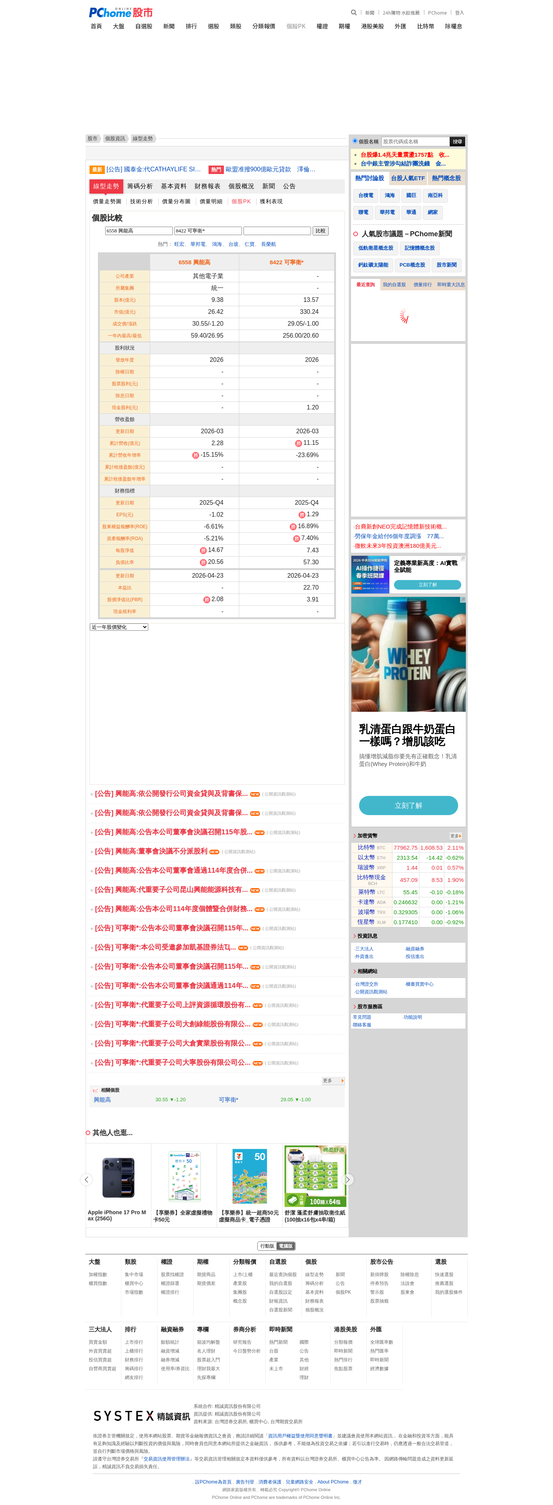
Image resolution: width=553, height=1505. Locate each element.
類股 (236, 26)
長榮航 (268, 244)
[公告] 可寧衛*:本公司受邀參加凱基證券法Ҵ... (189, 947)
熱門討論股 (369, 178)
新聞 (369, 12)
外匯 (400, 26)
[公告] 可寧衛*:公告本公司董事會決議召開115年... (195, 928)
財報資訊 (278, 1301)
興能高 (102, 1099)
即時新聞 (280, 1329)
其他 (304, 1359)
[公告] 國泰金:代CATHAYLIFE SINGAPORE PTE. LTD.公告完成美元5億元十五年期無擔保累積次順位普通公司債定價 (155, 169)
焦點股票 (343, 1368)
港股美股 (372, 26)
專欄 (203, 1329)
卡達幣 (366, 901)
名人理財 (206, 1351)
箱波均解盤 (208, 1342)
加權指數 (98, 1274)
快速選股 (444, 1274)
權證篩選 (170, 1283)
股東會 (407, 1292)
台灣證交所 (366, 984)
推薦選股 (444, 1283)
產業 (273, 1359)
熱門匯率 (379, 1351)
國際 (304, 1342)
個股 (311, 1261)
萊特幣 (367, 891)
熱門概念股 (446, 178)
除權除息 (410, 1274)
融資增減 (170, 1351)
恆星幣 (366, 921)
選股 (213, 26)
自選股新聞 (280, 1310)
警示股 (377, 1292)
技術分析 (141, 201)
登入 (459, 12)
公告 (289, 186)
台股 (273, 1351)
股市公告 (381, 1261)
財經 (304, 1368)
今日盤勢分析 (247, 1351)
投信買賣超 (100, 1359)
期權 (344, 26)
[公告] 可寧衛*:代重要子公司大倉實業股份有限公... (196, 1043)
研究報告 (242, 1342)
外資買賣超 (100, 1351)
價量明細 (211, 201)
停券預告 (379, 1283)
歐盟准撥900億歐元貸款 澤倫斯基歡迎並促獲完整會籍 (274, 169)
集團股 (240, 1292)
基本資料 (174, 186)
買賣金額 (98, 1342)
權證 (322, 26)
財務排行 (134, 1359)
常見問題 (362, 1017)
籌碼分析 (140, 186)
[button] (348, 1179)
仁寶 (250, 244)
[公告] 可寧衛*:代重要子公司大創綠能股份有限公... (196, 1024)
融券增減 (170, 1359)
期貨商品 (206, 1274)
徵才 (357, 1482)
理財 (304, 1377)
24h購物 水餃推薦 (401, 12)
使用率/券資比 (175, 1368)
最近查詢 (365, 284)
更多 (327, 1080)
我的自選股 (394, 284)
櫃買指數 (98, 1283)
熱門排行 (343, 1359)
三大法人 (364, 948)
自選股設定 (280, 1292)
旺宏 (179, 244)
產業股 (240, 1283)
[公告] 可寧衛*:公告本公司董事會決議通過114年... (195, 986)
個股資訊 (115, 138)
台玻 (233, 244)
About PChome (333, 1482)
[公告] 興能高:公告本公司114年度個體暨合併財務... (197, 909)
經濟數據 (379, 1368)
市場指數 (134, 1292)
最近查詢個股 (283, 1274)
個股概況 (241, 186)
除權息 (453, 26)
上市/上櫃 (243, 1274)
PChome (437, 12)
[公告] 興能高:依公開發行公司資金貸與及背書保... (195, 793)
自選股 (143, 26)
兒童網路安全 (299, 1482)
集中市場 (134, 1274)
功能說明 (413, 1017)
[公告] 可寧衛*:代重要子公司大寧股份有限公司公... (196, 1062)
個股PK (296, 26)
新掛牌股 (379, 1274)
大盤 (118, 26)
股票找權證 (172, 1274)
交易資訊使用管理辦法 (167, 1459)
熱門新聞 (278, 1342)
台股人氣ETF (408, 178)
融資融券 (415, 948)
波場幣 (366, 911)
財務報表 (208, 186)
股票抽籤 (379, 1301)
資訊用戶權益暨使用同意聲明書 (300, 1436)
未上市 (276, 1368)
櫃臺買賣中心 (420, 984)
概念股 (240, 1301)
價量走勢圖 (107, 201)
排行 (191, 26)
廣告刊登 (245, 1482)
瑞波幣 (366, 867)
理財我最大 (208, 1368)
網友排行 (134, 1377)
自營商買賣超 (102, 1368)
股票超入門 (208, 1359)
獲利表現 (271, 201)
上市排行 (134, 1342)
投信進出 (415, 956)
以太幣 (366, 857)
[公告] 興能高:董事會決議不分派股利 (175, 851)
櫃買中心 (134, 1283)
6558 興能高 (194, 262)
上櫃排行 (134, 1351)
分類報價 (263, 26)
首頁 (96, 26)
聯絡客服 (362, 1025)
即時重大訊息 (451, 284)
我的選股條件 (449, 1292)
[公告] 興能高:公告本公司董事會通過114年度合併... (197, 870)
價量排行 (423, 284)
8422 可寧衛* (286, 262)
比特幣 (425, 26)
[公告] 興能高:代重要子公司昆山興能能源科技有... (195, 889)
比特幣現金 (371, 877)
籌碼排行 (134, 1368)
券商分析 (244, 1329)
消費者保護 (269, 1482)
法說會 (407, 1283)
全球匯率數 (381, 1342)
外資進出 (364, 956)
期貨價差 (206, 1283)
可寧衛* (228, 1099)
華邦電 (197, 244)
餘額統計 (170, 1342)
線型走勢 (106, 186)
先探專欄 (206, 1377)
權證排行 (170, 1292)
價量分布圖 (176, 201)
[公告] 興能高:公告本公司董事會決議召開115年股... (197, 832)
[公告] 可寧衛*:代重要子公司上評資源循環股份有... (196, 1005)
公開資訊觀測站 (371, 991)
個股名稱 (369, 141)
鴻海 (217, 244)
